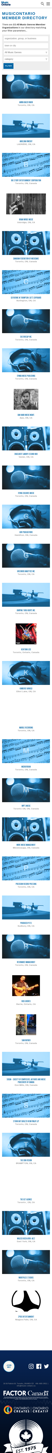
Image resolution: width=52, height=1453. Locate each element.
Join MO (8, 1366)
